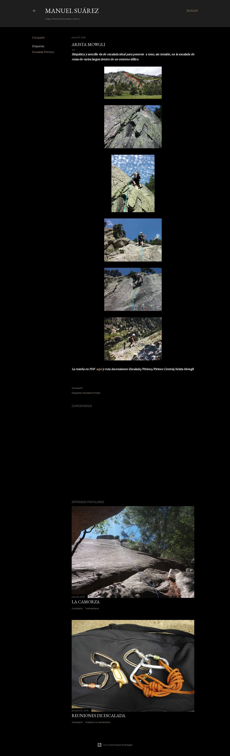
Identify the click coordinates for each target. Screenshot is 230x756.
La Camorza (86, 602)
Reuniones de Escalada (98, 715)
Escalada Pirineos (43, 52)
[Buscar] (192, 10)
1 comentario (92, 608)
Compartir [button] (38, 37)
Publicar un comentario (98, 722)
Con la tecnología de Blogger (115, 745)
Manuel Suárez (72, 10)
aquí (99, 369)
